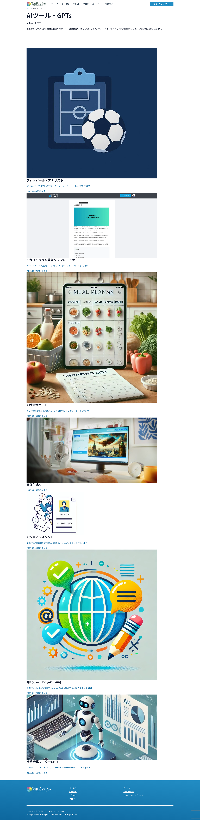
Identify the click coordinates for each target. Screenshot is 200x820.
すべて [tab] (29, 46)
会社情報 (64, 4)
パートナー (94, 4)
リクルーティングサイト (161, 4)
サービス (54, 4)
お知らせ (75, 4)
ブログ (84, 4)
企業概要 (73, 791)
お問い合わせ (107, 4)
